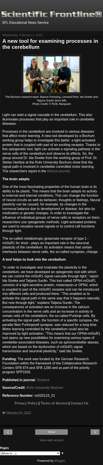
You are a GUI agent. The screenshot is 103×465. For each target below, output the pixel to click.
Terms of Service (54, 403)
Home (51, 432)
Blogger (60, 460)
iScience (43, 380)
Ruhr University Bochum (45, 387)
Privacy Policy (26, 403)
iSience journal (58, 171)
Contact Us (79, 403)
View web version (51, 440)
